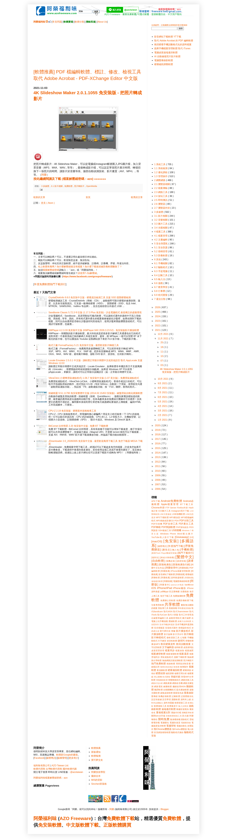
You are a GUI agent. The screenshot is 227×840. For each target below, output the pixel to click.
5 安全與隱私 (161, 243)
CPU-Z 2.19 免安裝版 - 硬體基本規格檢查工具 (72, 411)
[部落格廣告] (165, 564)
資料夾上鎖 (186, 699)
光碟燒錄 (184, 591)
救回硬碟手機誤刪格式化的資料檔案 (172, 44)
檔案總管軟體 (158, 654)
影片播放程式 (183, 631)
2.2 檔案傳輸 (161, 188)
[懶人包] (175, 550)
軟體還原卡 (172, 706)
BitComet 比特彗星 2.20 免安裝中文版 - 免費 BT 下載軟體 (78, 426)
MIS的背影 (96, 780)
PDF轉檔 (156, 527)
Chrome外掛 (158, 507)
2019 (158, 430)
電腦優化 (165, 722)
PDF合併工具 (170, 524)
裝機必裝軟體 (164, 696)
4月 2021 (163, 406)
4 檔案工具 (160, 231)
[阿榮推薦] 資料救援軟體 (172, 577)
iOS (153, 588)
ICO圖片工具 (164, 511)
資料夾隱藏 (169, 703)
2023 (158, 321)
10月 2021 (163, 379)
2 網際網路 (160, 180)
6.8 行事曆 (160, 291)
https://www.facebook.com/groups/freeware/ (87, 276)
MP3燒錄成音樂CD (165, 520)
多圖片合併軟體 (184, 621)
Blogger (165, 809)
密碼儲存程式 (184, 628)
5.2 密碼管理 (161, 251)
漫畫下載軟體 (180, 657)
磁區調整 (170, 673)
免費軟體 (68, 186)
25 (162, 342)
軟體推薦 (96, 748)
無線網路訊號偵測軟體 (172, 660)
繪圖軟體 (167, 686)
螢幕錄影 (189, 693)
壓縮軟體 (173, 621)
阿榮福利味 (45, 818)
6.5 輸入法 (160, 279)
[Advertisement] (88, 43)
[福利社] (155, 557)
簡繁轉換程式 (174, 680)
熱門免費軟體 (158, 663)
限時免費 (163, 719)
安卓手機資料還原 (167, 624)
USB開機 (176, 530)
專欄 (173, 631)
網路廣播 (167, 683)
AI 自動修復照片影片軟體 (167, 56)
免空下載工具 (166, 596)
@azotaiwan (76, 772)
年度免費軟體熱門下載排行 (50, 284)
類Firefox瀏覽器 (179, 729)
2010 (158, 471)
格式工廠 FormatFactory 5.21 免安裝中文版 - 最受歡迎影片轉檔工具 (83, 345)
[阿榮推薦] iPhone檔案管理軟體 (175, 571)
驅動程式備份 (177, 732)
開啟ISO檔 (176, 712)
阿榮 (44, 174)
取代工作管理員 (186, 615)
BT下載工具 (187, 504)
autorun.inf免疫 (177, 585)
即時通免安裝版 (184, 608)
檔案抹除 (179, 650)
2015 (158, 448)
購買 (126, 825)
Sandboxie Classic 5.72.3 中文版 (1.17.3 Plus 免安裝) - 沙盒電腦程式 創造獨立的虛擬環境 (94, 312)
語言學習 (166, 699)
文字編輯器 (168, 647)
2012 (158, 461)
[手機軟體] (187, 549)
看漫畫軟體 (162, 670)
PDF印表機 (156, 524)
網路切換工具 (187, 680)
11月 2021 (163, 338)
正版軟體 (112, 825)
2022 (158, 325)
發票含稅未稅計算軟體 (169, 667)
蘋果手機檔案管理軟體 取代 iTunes (172, 48)
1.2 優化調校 (161, 172)
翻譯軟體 (158, 690)
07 (162, 360)
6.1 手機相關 (161, 263)
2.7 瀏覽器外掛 (162, 208)
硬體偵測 (160, 673)
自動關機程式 (169, 690)
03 (162, 365)
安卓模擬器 (159, 628)
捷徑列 (181, 640)
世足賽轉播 (174, 591)
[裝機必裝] (171, 561)
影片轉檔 (189, 634)
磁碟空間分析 (180, 673)
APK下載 (155, 501)
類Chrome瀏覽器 (163, 729)
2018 (158, 434)
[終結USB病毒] (167, 557)
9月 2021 (163, 383)
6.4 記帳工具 (161, 275)
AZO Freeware (75, 818)
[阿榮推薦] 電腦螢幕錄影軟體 (176, 581)
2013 (158, 457)
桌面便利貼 (188, 647)
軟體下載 (89, 825)
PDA (176, 520)
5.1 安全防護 (161, 247)
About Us (102, 22)
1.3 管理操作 (161, 176)
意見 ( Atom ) (48, 203)
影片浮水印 (178, 634)
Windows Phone (168, 534)
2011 (158, 466)
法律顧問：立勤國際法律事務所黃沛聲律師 (169, 25)
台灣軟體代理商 (54, 769)
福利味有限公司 (41, 765)
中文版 (73, 825)
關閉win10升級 (158, 716)
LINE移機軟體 (178, 514)
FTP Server (170, 508)
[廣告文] (166, 549)
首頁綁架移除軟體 (162, 732)
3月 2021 (163, 410)
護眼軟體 (176, 699)
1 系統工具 (160, 164)
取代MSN (168, 611)
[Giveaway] (182, 537)
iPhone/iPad (164, 588)
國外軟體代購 (70, 769)
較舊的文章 (137, 197)
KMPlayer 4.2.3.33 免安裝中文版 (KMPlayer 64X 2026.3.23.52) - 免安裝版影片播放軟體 (93, 330)
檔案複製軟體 (172, 654)
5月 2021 (163, 401)
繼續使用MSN (179, 686)
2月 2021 (163, 415)
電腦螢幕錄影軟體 (163, 60)
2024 (158, 316)
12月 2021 (163, 334)
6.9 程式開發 (161, 295)
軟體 (56, 825)
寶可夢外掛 (165, 631)
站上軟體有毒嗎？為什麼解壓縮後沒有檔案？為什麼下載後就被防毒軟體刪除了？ (80, 266)
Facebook (39, 758)
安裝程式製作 (171, 628)
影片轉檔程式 (158, 637)
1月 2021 (163, 420)
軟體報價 (96, 756)
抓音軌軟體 (172, 641)
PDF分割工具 (186, 520)
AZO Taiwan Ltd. (60, 765)
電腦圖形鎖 (186, 723)
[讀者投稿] (181, 561)
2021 (158, 330)
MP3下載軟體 (162, 517)
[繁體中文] (184, 557)
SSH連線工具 (164, 530)
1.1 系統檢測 (161, 168)
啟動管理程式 (175, 618)
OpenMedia (91, 186)
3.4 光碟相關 (161, 227)
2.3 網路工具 (161, 192)
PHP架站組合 (182, 527)
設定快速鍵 (156, 699)
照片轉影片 (79, 186)
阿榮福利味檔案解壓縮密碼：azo (50, 778)
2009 (158, 475)
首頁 (88, 197)
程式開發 (166, 677)
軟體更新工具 (181, 703)
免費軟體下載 (121, 818)
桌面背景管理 (157, 650)
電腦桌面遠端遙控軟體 (166, 52)
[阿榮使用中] (171, 568)
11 (162, 351)
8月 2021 (163, 388)
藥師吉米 (96, 776)
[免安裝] (171, 541)
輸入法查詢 (183, 706)
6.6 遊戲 (158, 283)
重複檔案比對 (163, 712)
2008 (158, 480)
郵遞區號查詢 (182, 709)
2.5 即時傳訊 (161, 200)
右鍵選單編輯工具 (159, 618)
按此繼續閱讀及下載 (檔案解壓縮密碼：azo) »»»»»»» (69, 178)
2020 (158, 425)
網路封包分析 (157, 683)
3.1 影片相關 (57, 186)
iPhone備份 (179, 588)
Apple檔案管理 (170, 504)
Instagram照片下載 (180, 511)
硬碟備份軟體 (175, 670)
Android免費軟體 (171, 500)
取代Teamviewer (181, 611)
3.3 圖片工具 (161, 224)
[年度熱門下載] (175, 546)
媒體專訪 (51, 758)
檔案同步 (170, 650)
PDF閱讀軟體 (168, 527)
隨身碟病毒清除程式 (179, 719)
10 (162, 356)
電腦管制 (171, 726)
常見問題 (57, 22)
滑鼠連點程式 (167, 657)
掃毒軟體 (189, 641)
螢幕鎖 (154, 696)
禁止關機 (158, 677)
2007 (158, 484)
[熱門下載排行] (186, 553)
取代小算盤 (173, 615)
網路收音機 (177, 683)
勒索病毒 (173, 608)
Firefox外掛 (182, 508)
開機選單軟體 (188, 713)
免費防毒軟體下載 (185, 600)
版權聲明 (62, 758)
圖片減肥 (186, 618)
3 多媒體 (45, 186)
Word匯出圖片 (185, 534)
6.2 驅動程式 (161, 267)
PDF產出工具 (186, 524)
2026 (158, 307)
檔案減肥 (189, 650)
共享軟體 (172, 604)
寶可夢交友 (97, 760)
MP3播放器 (174, 517)
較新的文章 (39, 197)
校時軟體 (178, 647)
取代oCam (162, 615)
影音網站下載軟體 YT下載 (167, 36)
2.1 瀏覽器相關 (162, 184)
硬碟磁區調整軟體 (163, 64)
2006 (158, 489)
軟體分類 (79, 22)
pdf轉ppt (165, 591)
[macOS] (156, 541)
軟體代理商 (39, 769)
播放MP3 (155, 644)
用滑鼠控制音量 (183, 663)
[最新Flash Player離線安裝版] (164, 553)
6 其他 (158, 259)
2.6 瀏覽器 (160, 204)
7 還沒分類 (160, 299)
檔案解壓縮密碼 (51, 270)
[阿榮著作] (164, 585)
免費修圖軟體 (179, 596)
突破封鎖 (175, 676)
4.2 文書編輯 (161, 239)
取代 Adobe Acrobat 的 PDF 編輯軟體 (173, 40)
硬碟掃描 (187, 670)
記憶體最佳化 (187, 696)
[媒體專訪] (162, 546)
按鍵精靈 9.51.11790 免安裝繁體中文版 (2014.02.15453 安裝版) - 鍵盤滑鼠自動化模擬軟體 (95, 393)
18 (162, 347)
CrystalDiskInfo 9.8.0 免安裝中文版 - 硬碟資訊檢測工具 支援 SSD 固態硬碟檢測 (89, 297)
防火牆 (185, 716)
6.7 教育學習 (161, 287)
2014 (158, 452)
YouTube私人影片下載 (162, 537)
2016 (158, 443)
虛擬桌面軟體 (166, 693)
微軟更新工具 (173, 637)
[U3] (192, 537)
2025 (158, 312)
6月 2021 (163, 397)
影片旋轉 (168, 634)
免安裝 (45, 825)
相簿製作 (184, 667)
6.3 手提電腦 (161, 271)
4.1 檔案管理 (161, 235)
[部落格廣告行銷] (181, 564)
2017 (158, 439)
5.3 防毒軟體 (161, 255)
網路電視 (158, 686)
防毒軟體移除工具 (174, 716)
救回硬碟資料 (168, 644)
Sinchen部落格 (99, 784)
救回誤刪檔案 (183, 644)
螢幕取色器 (178, 693)
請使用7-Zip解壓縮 (87, 273)
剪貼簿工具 (163, 608)
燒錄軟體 (171, 663)
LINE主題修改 (166, 514)
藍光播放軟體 (182, 690)
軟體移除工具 (160, 706)
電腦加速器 (175, 722)
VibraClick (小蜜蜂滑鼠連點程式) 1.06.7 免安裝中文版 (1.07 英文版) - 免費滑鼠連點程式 (93, 378)
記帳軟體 (176, 696)
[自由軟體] (158, 560)
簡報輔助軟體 (162, 680)
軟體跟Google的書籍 (67, 754)
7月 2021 (163, 392)
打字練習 (162, 641)
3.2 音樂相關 (161, 220)
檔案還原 (184, 654)
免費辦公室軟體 (167, 600)
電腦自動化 (182, 726)
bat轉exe (189, 585)
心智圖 (183, 637)
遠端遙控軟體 (169, 709)
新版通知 (96, 752)
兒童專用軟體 (157, 605)
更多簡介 (73, 758)
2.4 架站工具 (161, 196)
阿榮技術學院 (98, 772)
